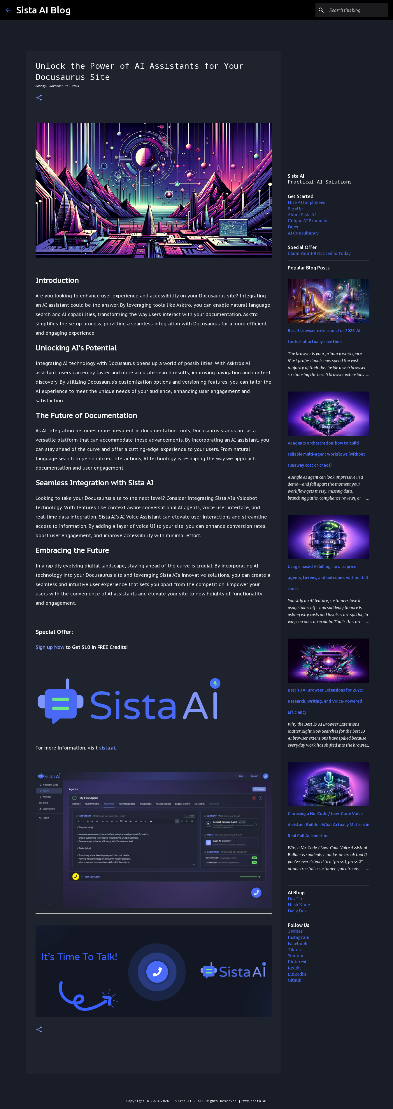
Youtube (296, 955)
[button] (39, 98)
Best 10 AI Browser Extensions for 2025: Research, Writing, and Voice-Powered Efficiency (325, 701)
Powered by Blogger (196, 1089)
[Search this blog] (357, 10)
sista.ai (107, 748)
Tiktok (294, 949)
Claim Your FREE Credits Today (319, 253)
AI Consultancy (303, 233)
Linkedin (297, 974)
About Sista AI (302, 214)
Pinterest (297, 962)
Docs (293, 227)
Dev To (295, 898)
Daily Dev (297, 911)
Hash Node (299, 904)
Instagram (298, 937)
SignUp (295, 208)
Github (294, 980)
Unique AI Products (307, 220)
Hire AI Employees (306, 202)
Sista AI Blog (43, 10)
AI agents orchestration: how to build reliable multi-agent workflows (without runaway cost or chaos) (326, 454)
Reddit (294, 968)
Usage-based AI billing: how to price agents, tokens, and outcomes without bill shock (328, 577)
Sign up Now (50, 647)
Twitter (295, 931)
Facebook (298, 943)
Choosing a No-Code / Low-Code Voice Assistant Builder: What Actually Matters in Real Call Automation (328, 824)
